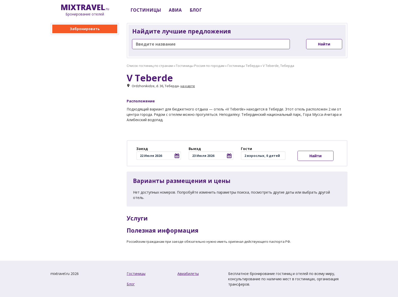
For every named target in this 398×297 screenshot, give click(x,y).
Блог (131, 284)
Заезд (142, 148)
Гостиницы (136, 273)
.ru (85, 10)
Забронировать (85, 28)
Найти (324, 44)
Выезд (195, 148)
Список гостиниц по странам (150, 65)
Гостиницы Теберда (243, 65)
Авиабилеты (188, 273)
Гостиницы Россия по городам (200, 65)
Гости (246, 148)
